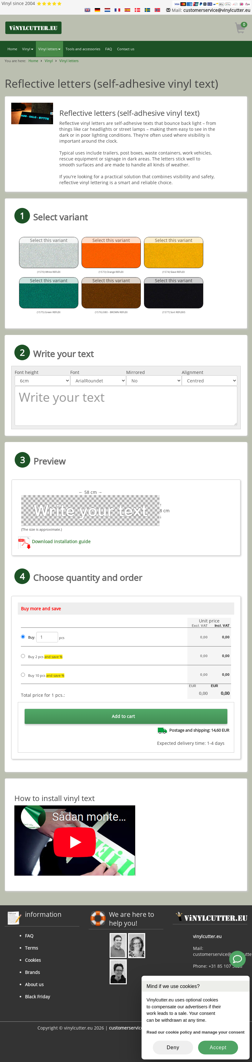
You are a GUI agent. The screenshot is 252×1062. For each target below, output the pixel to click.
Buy (31, 637)
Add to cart (123, 716)
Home (12, 49)
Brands (32, 972)
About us (34, 984)
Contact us (125, 49)
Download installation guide (61, 542)
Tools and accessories (83, 49)
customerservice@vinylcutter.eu (216, 10)
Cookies (33, 960)
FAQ (108, 49)
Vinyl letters (49, 49)
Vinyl (27, 49)
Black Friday (37, 997)
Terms (31, 948)
